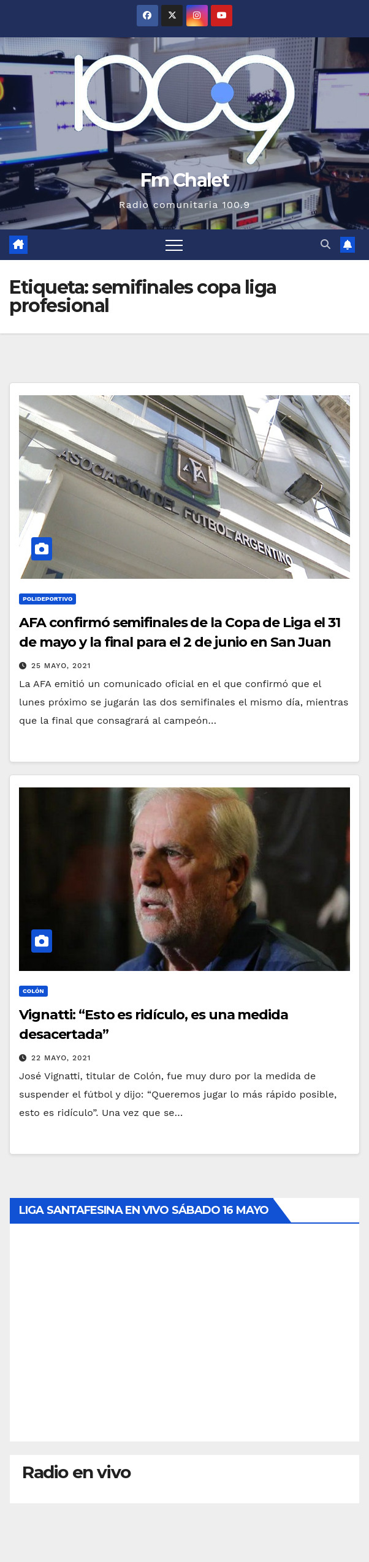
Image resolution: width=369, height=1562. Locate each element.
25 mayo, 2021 (61, 665)
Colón (33, 990)
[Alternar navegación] (174, 244)
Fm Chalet (184, 180)
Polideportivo (47, 598)
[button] (325, 244)
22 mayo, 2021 (61, 1058)
